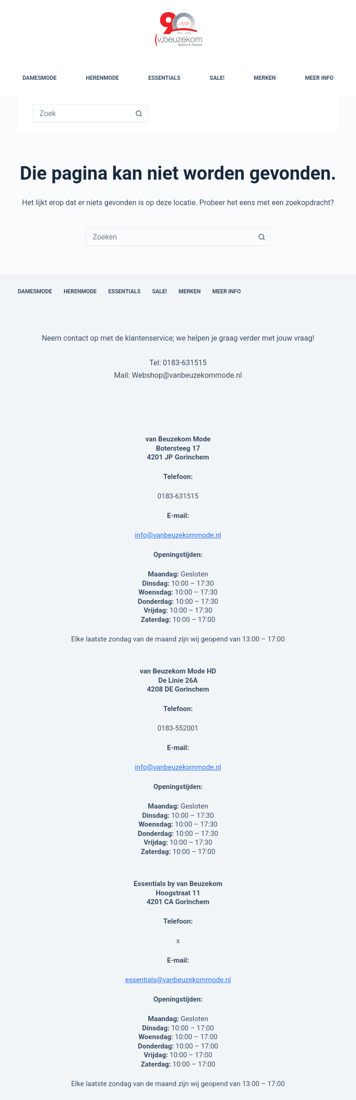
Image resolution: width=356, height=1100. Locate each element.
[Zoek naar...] (81, 113)
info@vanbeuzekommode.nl (178, 535)
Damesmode (39, 78)
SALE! (217, 78)
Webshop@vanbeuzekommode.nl (187, 375)
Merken (265, 78)
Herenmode (102, 78)
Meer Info (319, 78)
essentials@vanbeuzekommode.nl (178, 980)
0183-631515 (184, 362)
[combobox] (169, 236)
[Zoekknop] (138, 113)
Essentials (164, 78)
